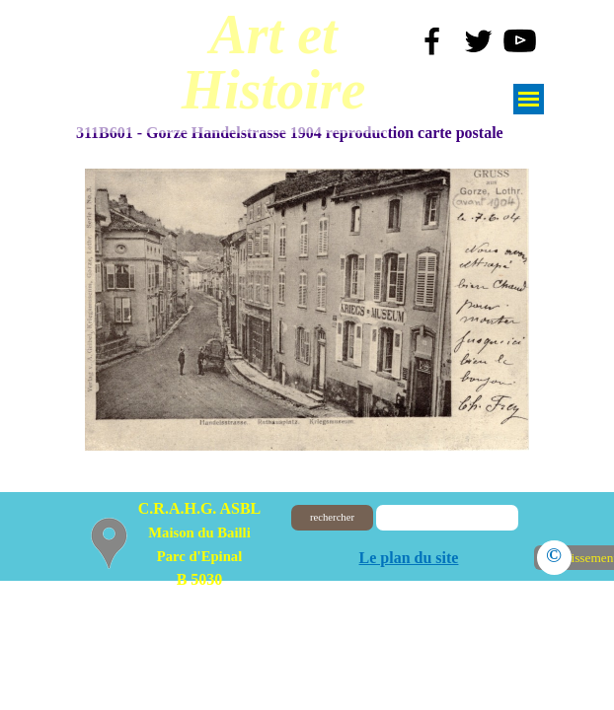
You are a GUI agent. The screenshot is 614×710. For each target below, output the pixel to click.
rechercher (332, 517)
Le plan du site (409, 557)
